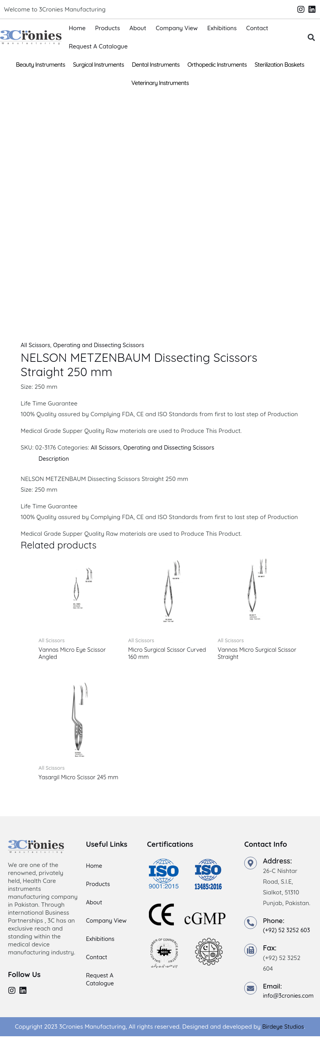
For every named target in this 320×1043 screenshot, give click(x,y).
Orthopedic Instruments (217, 64)
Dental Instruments (155, 64)
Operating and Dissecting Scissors (101, 345)
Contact (257, 28)
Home (77, 28)
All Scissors (36, 345)
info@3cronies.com (289, 1003)
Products (107, 28)
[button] (311, 37)
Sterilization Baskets (279, 64)
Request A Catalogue (98, 46)
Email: (273, 993)
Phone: (274, 928)
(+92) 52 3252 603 (287, 938)
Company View (177, 28)
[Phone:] (250, 930)
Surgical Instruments (98, 64)
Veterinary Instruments (160, 83)
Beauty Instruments (40, 64)
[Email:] (250, 995)
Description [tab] (54, 458)
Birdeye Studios (283, 1033)
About (137, 28)
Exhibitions (222, 28)
